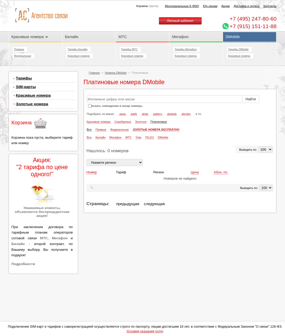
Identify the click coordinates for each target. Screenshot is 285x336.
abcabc (186, 113)
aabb (134, 113)
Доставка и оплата (247, 6)
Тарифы (24, 78)
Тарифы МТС (129, 49)
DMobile (233, 36)
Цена (195, 172)
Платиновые (159, 121)
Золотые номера (32, 104)
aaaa (122, 113)
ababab (172, 113)
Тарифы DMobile (238, 49)
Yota (138, 137)
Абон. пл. (221, 172)
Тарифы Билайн (77, 49)
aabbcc (157, 113)
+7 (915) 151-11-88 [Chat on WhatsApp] (253, 26)
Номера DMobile (116, 72)
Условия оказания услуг (144, 331)
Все (89, 129)
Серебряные (122, 121)
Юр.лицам (210, 6)
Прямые (19, 49)
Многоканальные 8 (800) (182, 6)
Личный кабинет (180, 21)
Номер (91, 172)
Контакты (269, 6)
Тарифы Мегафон (185, 49)
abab (145, 113)
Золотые (141, 121)
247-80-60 (253, 19)
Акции (225, 6)
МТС (123, 36)
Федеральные (22, 55)
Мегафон (180, 36)
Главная (94, 72)
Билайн (71, 36)
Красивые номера (29, 36)
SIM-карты (26, 86)
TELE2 (149, 137)
